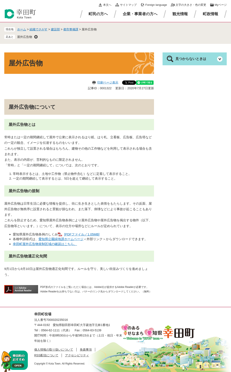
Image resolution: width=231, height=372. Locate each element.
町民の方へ (98, 14)
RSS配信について (46, 355)
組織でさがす (38, 29)
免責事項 (86, 349)
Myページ (221, 4)
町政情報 (210, 14)
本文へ (107, 4)
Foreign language (156, 4)
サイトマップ (128, 4)
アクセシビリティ (77, 355)
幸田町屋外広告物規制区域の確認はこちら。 (45, 244)
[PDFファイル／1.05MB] (81, 234)
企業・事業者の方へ (140, 14)
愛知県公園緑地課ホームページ (60, 239)
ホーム (21, 29)
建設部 (55, 29)
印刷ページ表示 (107, 82)
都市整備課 (70, 29)
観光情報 (180, 14)
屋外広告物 (24, 37)
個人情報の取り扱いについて (53, 349)
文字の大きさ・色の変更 (191, 4)
